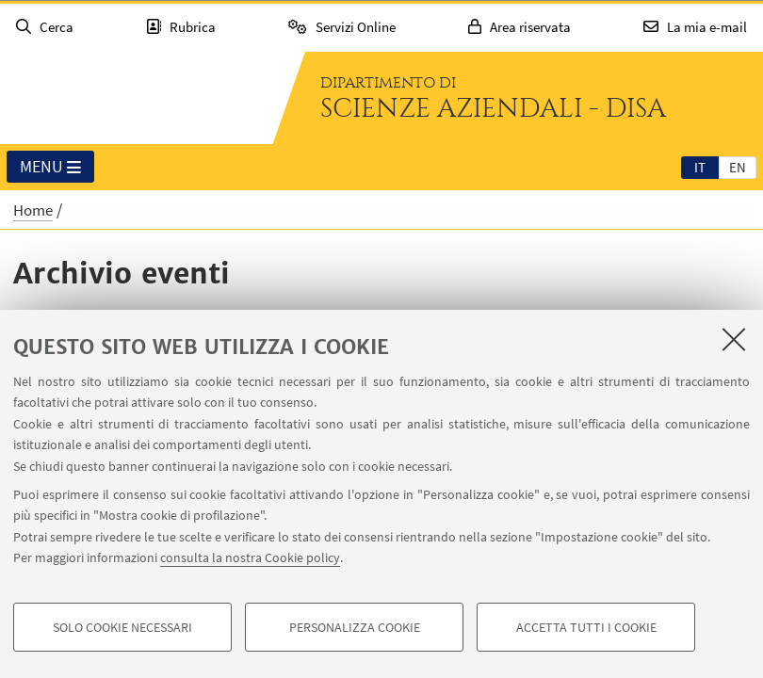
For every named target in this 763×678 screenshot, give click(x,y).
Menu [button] (50, 167)
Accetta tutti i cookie (586, 627)
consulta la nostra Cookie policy (250, 557)
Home (33, 210)
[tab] (700, 166)
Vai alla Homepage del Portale (135, 97)
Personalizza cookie (354, 627)
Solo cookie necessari (122, 627)
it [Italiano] (700, 167)
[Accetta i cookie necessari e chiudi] (734, 339)
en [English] (737, 167)
